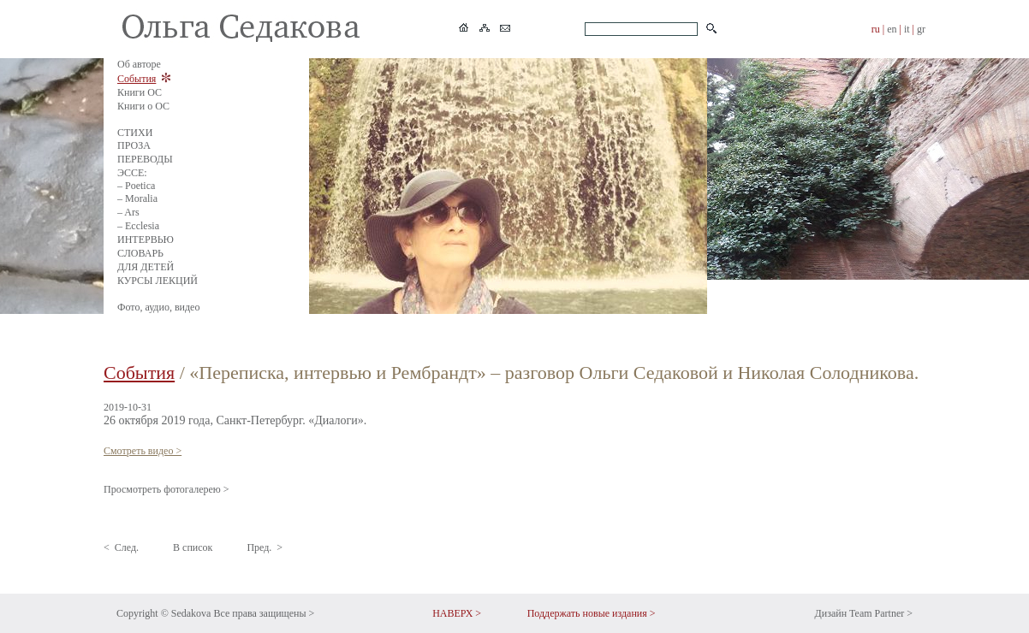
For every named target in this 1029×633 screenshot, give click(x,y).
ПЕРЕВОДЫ (145, 159)
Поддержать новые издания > (591, 613)
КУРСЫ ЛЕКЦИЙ (157, 281)
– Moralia (137, 198)
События (136, 79)
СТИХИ (134, 133)
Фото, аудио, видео (158, 307)
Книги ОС (139, 92)
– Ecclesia (138, 226)
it (907, 29)
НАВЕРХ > (456, 613)
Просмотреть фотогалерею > (166, 489)
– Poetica (136, 186)
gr (921, 29)
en (891, 29)
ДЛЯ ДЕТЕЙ (145, 267)
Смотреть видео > (142, 451)
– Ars (128, 212)
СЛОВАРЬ (140, 253)
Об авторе (139, 64)
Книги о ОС (143, 106)
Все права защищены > (263, 613)
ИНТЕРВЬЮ (145, 240)
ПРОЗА (134, 145)
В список (192, 547)
